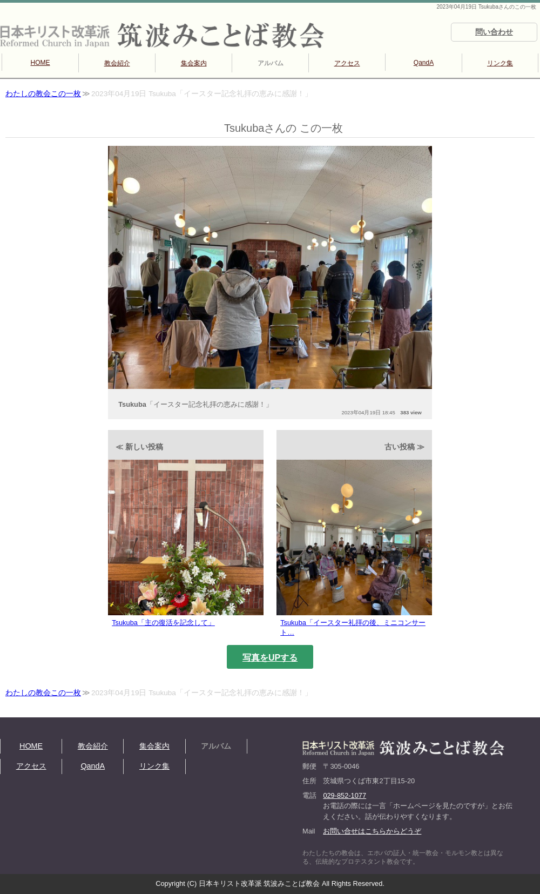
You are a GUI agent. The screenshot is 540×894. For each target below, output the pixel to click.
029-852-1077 (344, 795)
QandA (424, 62)
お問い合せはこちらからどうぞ (372, 831)
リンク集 (500, 63)
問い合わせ (494, 32)
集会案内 (194, 63)
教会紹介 (117, 63)
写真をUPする (270, 657)
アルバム (271, 63)
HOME (40, 62)
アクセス (347, 63)
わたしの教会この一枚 (43, 94)
